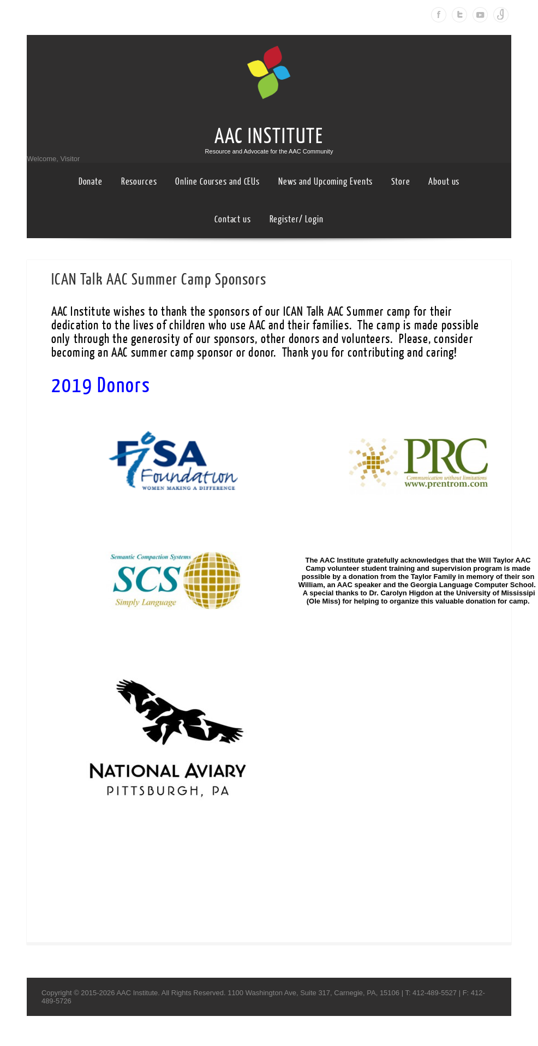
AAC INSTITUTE (269, 136)
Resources (139, 181)
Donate (91, 181)
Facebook (438, 14)
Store (400, 181)
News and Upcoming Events (325, 181)
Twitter (459, 14)
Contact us (232, 219)
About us (443, 181)
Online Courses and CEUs (217, 181)
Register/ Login (297, 219)
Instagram (501, 14)
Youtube (480, 14)
